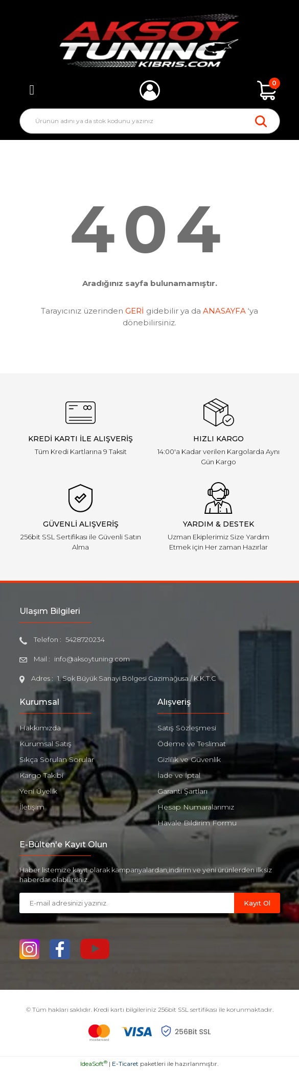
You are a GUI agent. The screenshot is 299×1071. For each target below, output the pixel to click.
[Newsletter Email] (126, 903)
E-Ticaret (125, 1063)
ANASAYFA (224, 311)
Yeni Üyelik (38, 791)
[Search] (149, 121)
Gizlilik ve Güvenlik (189, 759)
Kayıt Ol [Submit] (257, 903)
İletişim (31, 807)
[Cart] (267, 90)
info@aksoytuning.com (92, 659)
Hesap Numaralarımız (195, 807)
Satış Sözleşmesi (186, 727)
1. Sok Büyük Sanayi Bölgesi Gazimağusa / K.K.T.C (136, 678)
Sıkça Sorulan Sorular (56, 759)
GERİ (134, 311)
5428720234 (85, 639)
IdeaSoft (93, 1063)
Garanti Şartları (182, 791)
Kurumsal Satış (45, 743)
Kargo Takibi (41, 775)
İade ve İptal (178, 775)
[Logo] (149, 40)
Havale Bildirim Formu (197, 822)
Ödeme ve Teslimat (191, 743)
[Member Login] (150, 90)
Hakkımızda (40, 727)
